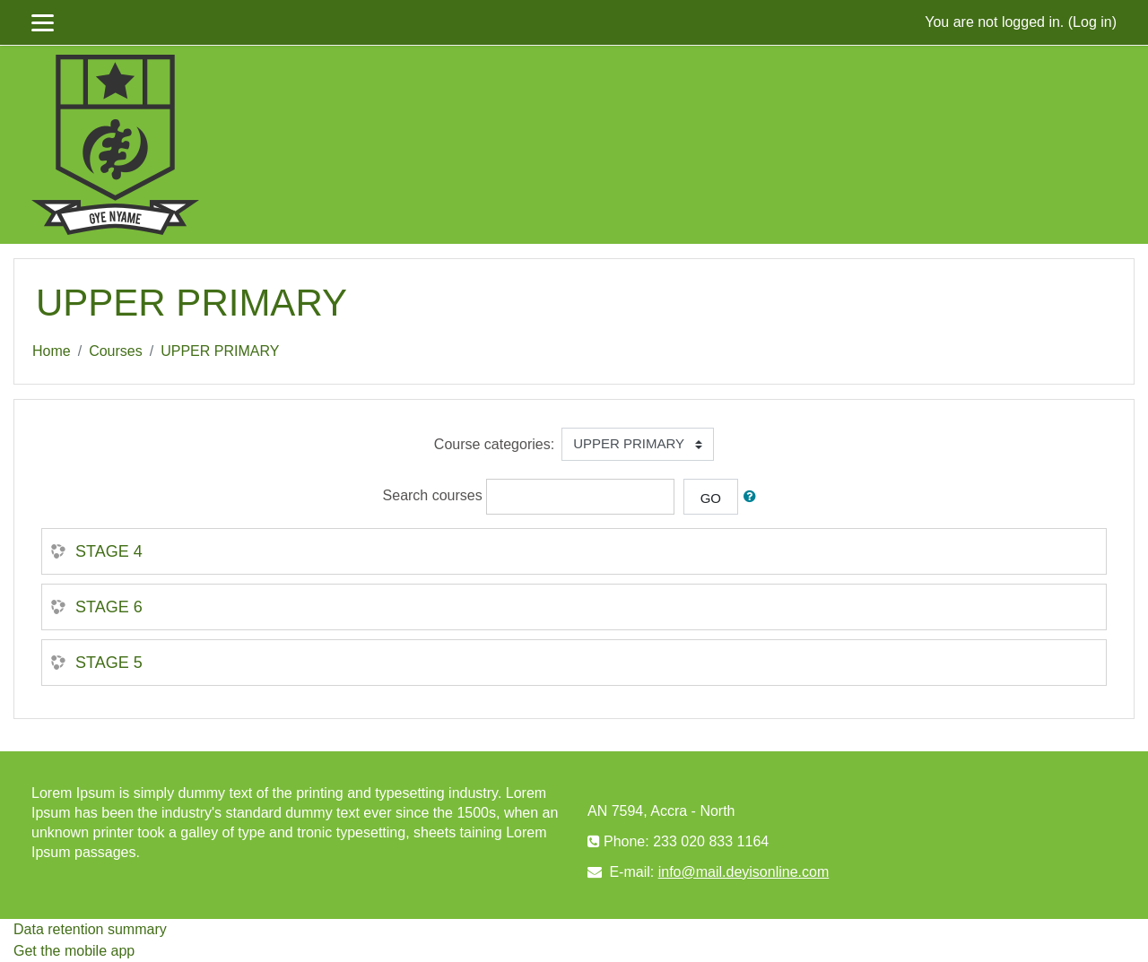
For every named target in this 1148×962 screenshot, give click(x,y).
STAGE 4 (109, 551)
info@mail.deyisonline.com (744, 872)
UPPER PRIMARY (220, 351)
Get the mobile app (74, 950)
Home (51, 351)
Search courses (433, 495)
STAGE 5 (109, 663)
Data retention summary (90, 929)
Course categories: (494, 444)
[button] (753, 497)
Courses (116, 351)
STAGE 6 (109, 607)
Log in (1092, 22)
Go (710, 498)
